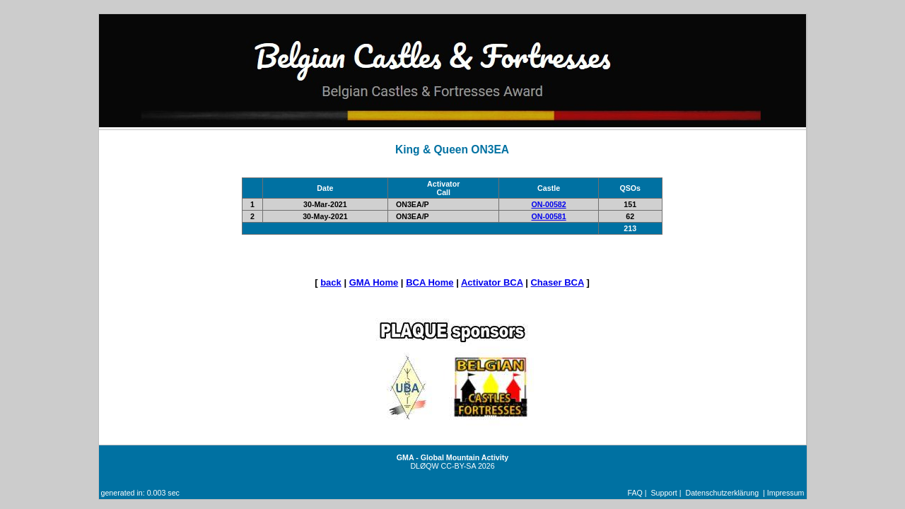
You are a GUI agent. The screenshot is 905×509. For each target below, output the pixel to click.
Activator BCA (492, 282)
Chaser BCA (556, 282)
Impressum (786, 492)
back (330, 282)
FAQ (635, 492)
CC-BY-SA (458, 466)
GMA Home (374, 282)
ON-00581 (549, 216)
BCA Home (429, 282)
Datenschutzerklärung (722, 492)
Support (663, 492)
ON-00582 (549, 204)
